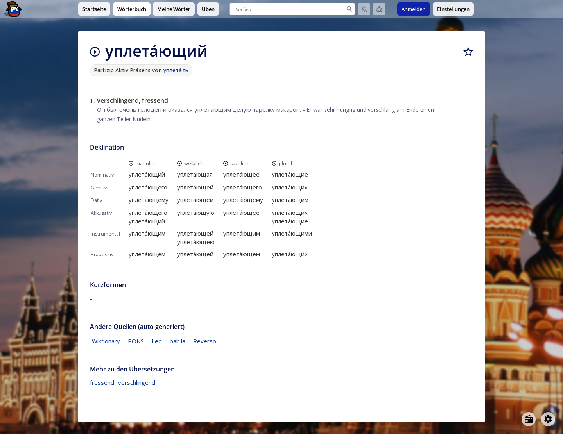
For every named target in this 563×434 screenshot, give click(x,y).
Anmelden (414, 9)
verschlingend (136, 382)
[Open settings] (548, 419)
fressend (102, 382)
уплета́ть (175, 70)
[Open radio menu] (529, 419)
